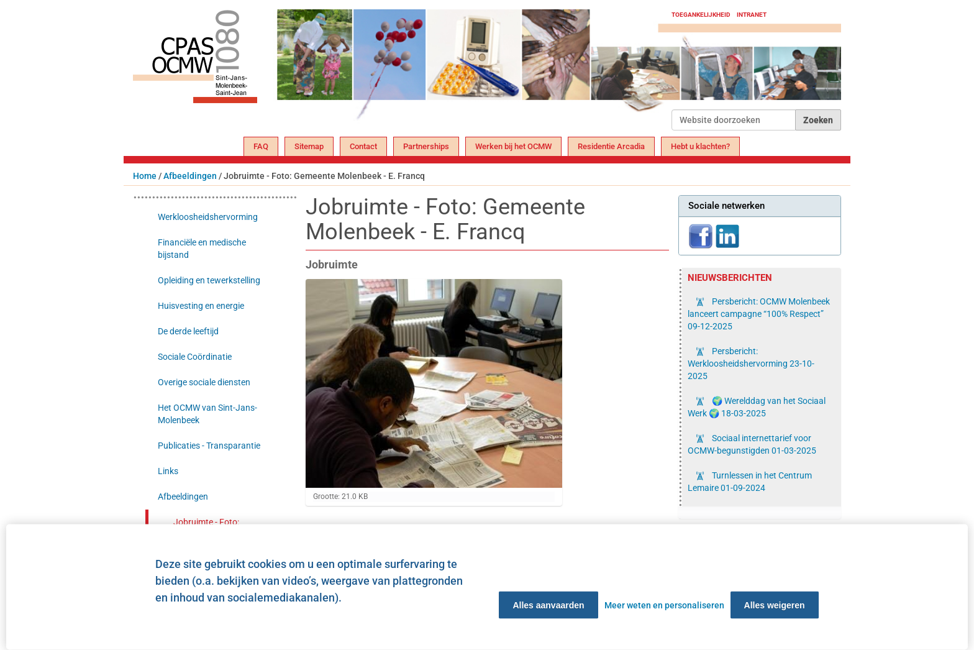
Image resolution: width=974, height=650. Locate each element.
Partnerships (426, 146)
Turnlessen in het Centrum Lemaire (750, 481)
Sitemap (309, 146)
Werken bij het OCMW (513, 146)
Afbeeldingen (190, 176)
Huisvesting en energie (201, 306)
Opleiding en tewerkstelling (209, 280)
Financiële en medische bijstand (202, 248)
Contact (363, 146)
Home (145, 176)
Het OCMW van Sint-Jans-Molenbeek (207, 414)
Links (168, 471)
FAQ (260, 146)
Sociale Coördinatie (195, 357)
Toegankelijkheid (700, 14)
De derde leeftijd (188, 331)
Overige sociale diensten (204, 382)
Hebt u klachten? (700, 146)
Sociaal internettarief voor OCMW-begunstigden (752, 444)
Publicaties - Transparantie (209, 446)
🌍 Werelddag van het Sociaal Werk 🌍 (757, 407)
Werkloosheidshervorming (208, 217)
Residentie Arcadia (611, 146)
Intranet (752, 14)
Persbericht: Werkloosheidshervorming (751, 363)
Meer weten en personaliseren (664, 605)
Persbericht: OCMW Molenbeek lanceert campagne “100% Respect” (759, 313)
